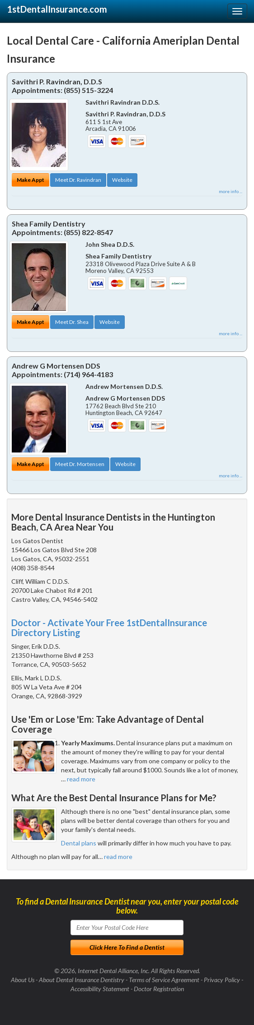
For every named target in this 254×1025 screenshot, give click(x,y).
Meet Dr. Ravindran (78, 179)
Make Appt (30, 179)
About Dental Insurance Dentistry (81, 979)
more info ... (230, 191)
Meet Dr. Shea (72, 322)
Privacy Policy (222, 979)
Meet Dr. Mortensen (79, 464)
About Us (22, 979)
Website (122, 179)
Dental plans (78, 843)
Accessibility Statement (100, 989)
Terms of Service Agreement (164, 979)
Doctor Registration (159, 989)
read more (81, 779)
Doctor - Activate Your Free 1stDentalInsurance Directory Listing (109, 627)
